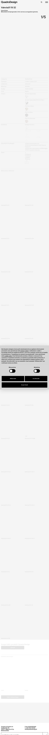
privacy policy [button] (25, 351)
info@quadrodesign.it (31, 729)
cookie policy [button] (8, 356)
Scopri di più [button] (24, 385)
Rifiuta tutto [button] (13, 378)
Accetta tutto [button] (36, 378)
